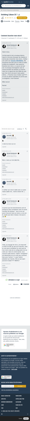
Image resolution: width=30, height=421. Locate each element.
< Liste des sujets (24, 280)
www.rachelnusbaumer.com (8, 97)
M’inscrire (20, 386)
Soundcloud (4, 92)
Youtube (4, 93)
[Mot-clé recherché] (13, 5)
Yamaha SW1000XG (17, 60)
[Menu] (28, 5)
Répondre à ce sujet (14, 280)
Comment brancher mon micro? (11, 35)
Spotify (3, 90)
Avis (12, 21)
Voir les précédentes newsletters (10, 390)
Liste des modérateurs (15, 297)
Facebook (4, 95)
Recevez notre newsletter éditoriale (11, 382)
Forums (17, 21)
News (22, 21)
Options (16, 284)
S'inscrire (26, 284)
